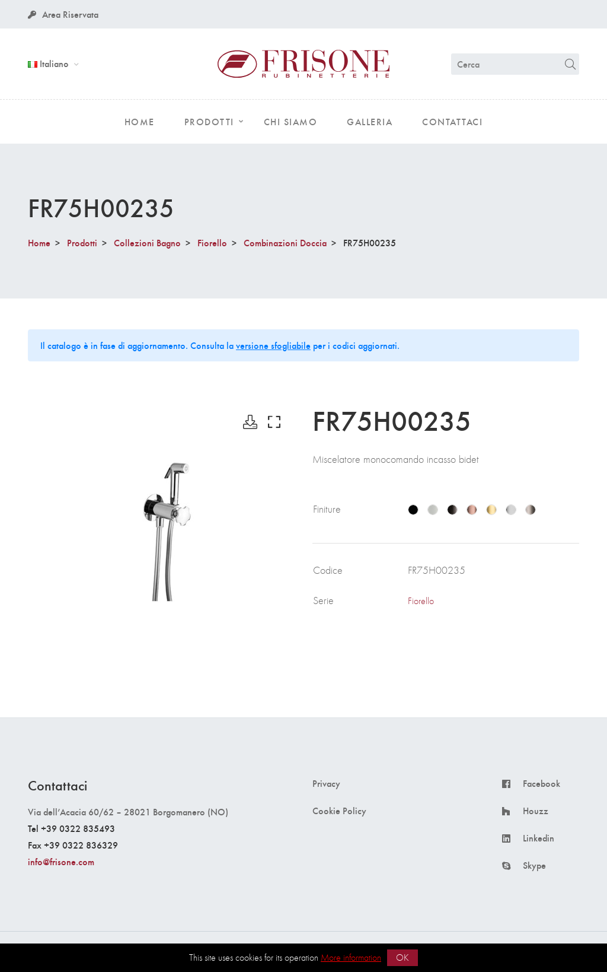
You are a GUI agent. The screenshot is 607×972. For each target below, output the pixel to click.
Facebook (541, 783)
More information (351, 957)
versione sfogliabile (273, 345)
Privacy (326, 783)
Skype (534, 865)
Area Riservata (63, 14)
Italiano (49, 63)
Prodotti (82, 242)
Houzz (535, 811)
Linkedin (538, 838)
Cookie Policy (339, 811)
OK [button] (402, 957)
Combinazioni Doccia (285, 242)
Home (39, 242)
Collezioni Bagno (147, 242)
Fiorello (212, 242)
